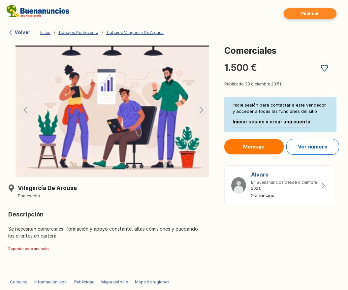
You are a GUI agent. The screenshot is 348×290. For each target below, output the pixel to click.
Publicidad (84, 281)
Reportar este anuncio (28, 248)
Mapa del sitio (114, 281)
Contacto (19, 281)
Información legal (51, 281)
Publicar (310, 13)
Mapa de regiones (152, 281)
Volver (19, 32)
